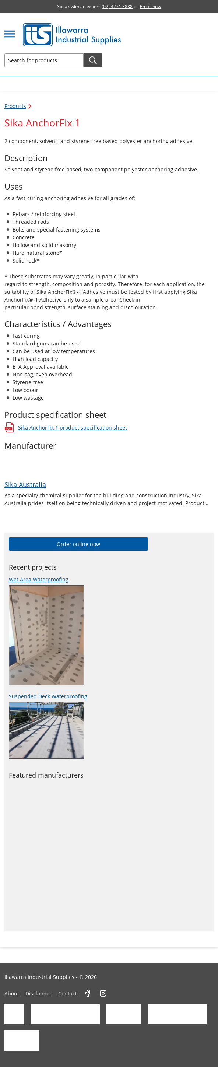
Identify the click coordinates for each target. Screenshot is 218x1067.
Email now (150, 6)
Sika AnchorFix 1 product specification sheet (65, 427)
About (11, 993)
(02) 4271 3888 (117, 6)
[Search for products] (44, 60)
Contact (67, 993)
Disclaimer (38, 993)
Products (18, 106)
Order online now (78, 544)
